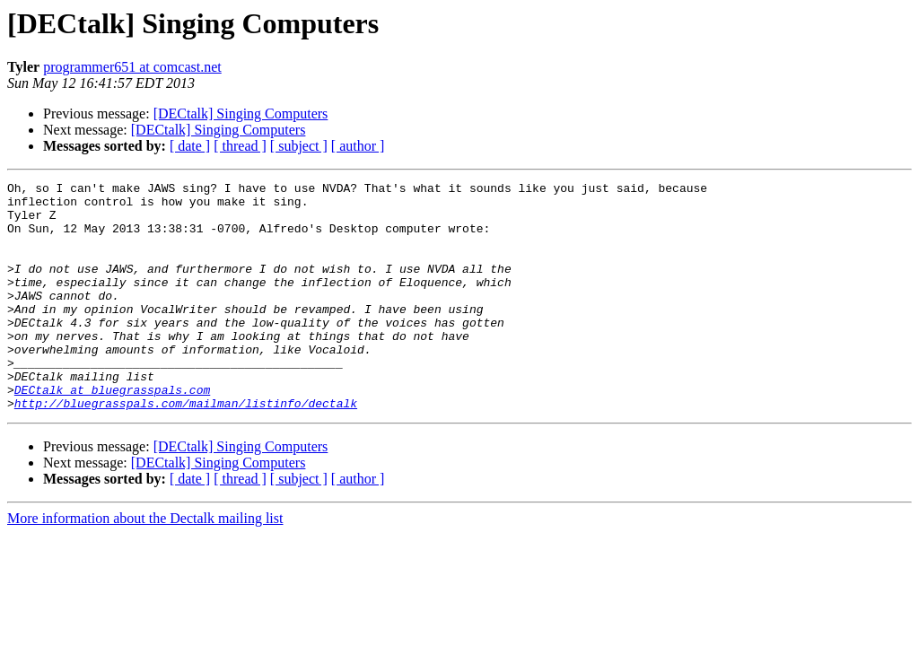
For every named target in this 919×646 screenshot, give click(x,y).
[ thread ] (240, 145)
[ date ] (190, 145)
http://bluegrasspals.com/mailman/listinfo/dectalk (185, 449)
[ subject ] (299, 145)
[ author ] (358, 145)
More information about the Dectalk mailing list (145, 564)
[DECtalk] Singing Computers (240, 113)
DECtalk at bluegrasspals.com (112, 432)
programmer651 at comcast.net (132, 66)
